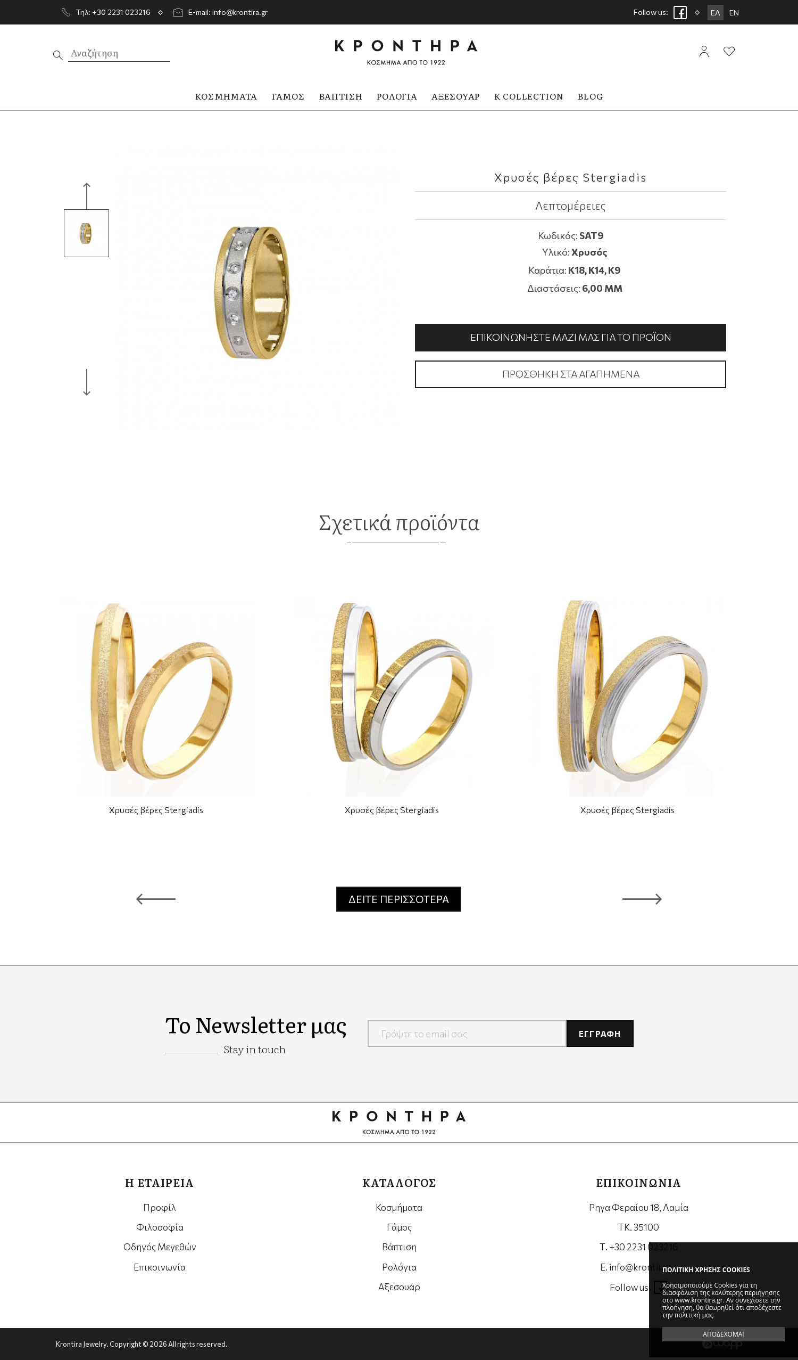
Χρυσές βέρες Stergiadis (156, 810)
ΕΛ (715, 12)
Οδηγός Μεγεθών (159, 1246)
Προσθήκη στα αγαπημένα (570, 374)
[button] (156, 899)
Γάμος (399, 1227)
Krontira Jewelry (406, 52)
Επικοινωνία (160, 1267)
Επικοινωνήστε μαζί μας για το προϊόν (570, 337)
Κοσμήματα (399, 1207)
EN (734, 12)
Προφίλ (159, 1207)
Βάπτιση (399, 1246)
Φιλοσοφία (160, 1227)
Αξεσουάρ (399, 1286)
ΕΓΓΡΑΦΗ (600, 1033)
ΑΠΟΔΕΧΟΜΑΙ (723, 1334)
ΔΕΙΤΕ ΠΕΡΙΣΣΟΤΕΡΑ (398, 899)
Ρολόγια (399, 1267)
